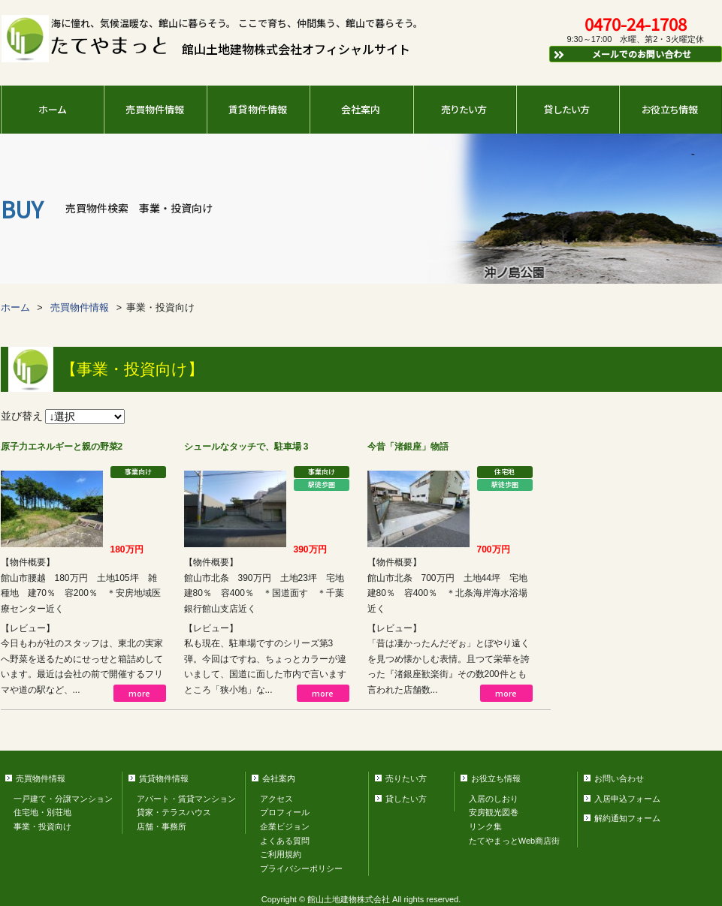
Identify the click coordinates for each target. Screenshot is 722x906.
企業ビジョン (285, 826)
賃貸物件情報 (257, 109)
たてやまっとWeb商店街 (514, 840)
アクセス (276, 798)
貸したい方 (567, 109)
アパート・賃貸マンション (186, 798)
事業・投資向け (42, 826)
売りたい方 (464, 109)
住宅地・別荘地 (42, 812)
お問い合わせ (619, 778)
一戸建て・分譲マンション (63, 798)
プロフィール (285, 812)
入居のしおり (493, 798)
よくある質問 (285, 840)
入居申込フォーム (627, 798)
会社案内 (360, 109)
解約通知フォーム (627, 818)
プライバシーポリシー (301, 868)
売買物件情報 (154, 109)
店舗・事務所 (161, 826)
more (139, 693)
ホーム (52, 109)
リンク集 (485, 826)
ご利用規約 (280, 854)
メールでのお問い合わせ (622, 54)
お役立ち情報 (670, 109)
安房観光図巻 (493, 812)
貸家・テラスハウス (174, 812)
